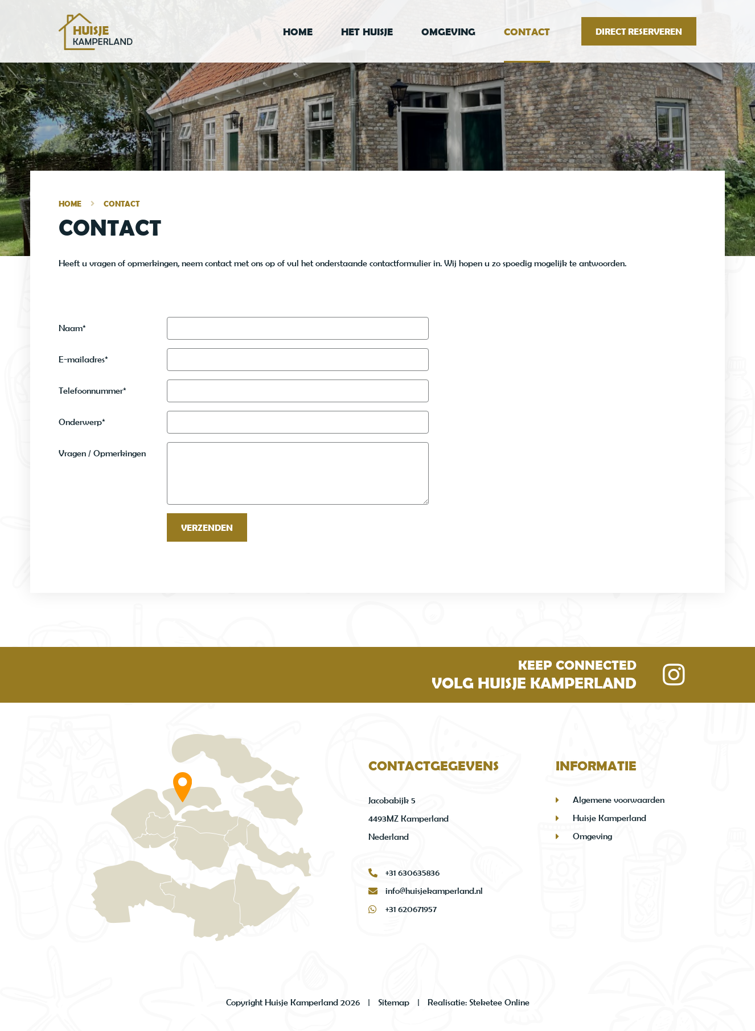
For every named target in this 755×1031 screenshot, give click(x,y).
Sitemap (393, 1002)
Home (298, 32)
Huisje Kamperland (609, 818)
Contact (527, 32)
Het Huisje (367, 32)
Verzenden (207, 527)
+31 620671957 (402, 909)
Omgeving (448, 32)
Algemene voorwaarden (618, 800)
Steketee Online (499, 1002)
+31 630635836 (404, 873)
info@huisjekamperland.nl (425, 891)
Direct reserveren (639, 31)
